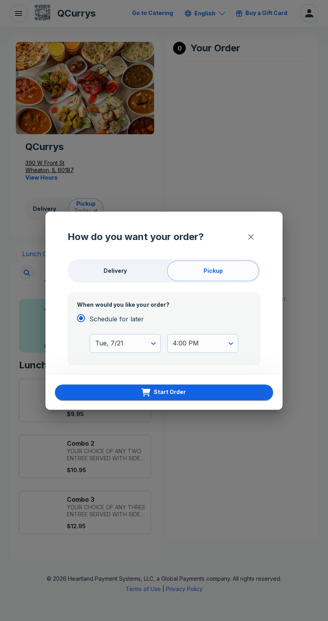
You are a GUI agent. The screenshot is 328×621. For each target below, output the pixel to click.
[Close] (250, 236)
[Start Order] (164, 392)
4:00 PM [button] (186, 343)
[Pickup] (213, 271)
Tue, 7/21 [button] (109, 343)
